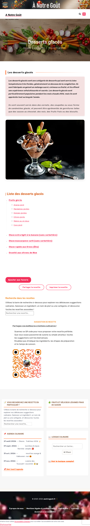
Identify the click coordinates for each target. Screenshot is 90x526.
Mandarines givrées (21, 208)
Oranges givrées (20, 213)
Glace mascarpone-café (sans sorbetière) (30, 240)
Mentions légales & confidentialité (40, 508)
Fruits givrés (15, 200)
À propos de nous (16, 508)
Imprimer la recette (59, 287)
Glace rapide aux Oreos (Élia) (24, 246)
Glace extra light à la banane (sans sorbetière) (33, 235)
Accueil (27, 47)
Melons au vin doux (21, 221)
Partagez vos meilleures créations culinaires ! (34, 325)
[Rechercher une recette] (20, 313)
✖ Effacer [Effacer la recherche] (67, 452)
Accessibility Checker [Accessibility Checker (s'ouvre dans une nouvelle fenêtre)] (22, 521)
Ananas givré (19, 204)
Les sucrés (39, 47)
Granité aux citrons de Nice (23, 252)
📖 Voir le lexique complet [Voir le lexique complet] (61, 461)
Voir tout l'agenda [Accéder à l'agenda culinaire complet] (13, 469)
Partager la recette (31, 287)
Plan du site (63, 508)
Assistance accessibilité (45, 512)
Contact (74, 508)
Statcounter (5, 524)
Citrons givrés (19, 217)
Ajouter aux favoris (18, 279)
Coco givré (18, 225)
